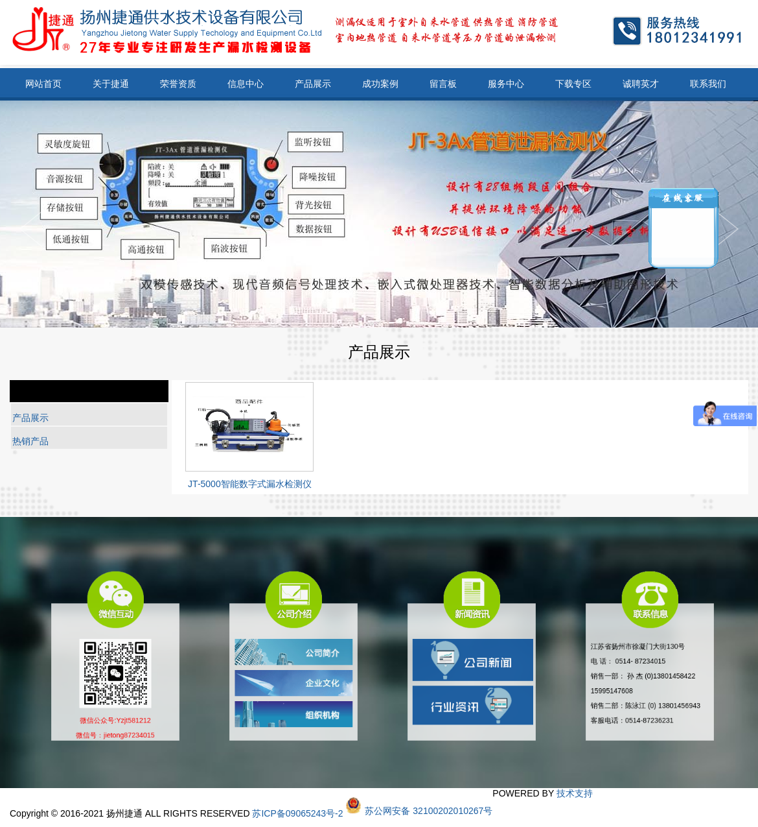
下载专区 (573, 83)
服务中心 (506, 83)
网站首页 (43, 83)
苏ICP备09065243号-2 (297, 813)
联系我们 (708, 83)
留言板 (443, 83)
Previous (727, 229)
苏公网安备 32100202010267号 (428, 811)
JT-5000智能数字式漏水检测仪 (250, 484)
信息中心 (245, 83)
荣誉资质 (178, 83)
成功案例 (380, 83)
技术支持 (575, 793)
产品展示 (313, 83)
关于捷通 (111, 83)
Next (31, 229)
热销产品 (30, 441)
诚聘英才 (641, 83)
